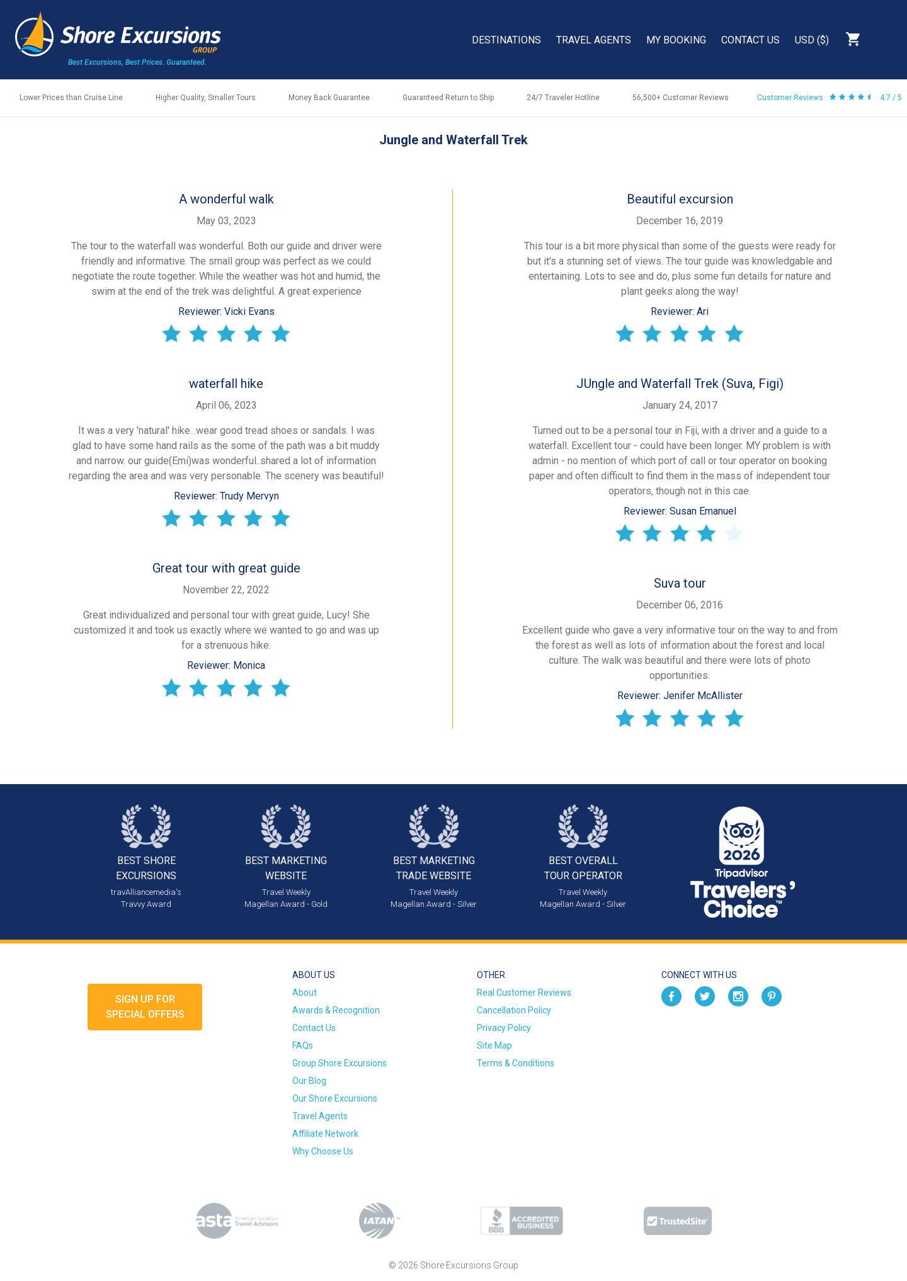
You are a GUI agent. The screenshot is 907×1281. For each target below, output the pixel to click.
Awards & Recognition (336, 1010)
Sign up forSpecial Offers (145, 1006)
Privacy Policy (504, 1028)
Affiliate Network (325, 1134)
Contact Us (750, 40)
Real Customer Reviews (524, 993)
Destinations (506, 40)
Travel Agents (593, 40)
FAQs (302, 1045)
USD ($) (812, 40)
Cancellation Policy (514, 1010)
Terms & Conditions (515, 1063)
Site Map (494, 1045)
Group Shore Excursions (339, 1063)
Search (885, 39)
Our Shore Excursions (334, 1098)
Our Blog (309, 1081)
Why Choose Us (322, 1151)
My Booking (676, 40)
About (304, 993)
